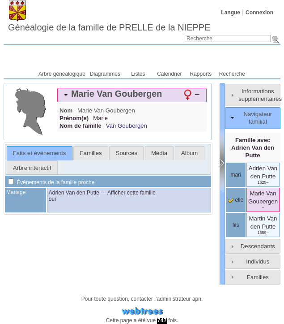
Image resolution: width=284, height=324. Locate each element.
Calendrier (169, 74)
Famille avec (252, 148)
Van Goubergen (126, 125)
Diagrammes (105, 74)
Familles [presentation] (91, 153)
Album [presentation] (189, 153)
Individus (257, 261)
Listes (138, 74)
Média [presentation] (159, 153)
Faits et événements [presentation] (39, 153)
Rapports (201, 74)
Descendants (258, 246)
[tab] (132, 95)
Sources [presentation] (126, 153)
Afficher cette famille (131, 193)
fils (236, 225)
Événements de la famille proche (51, 182)
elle (235, 200)
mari (235, 175)
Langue (230, 12)
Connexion (259, 12)
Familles (258, 277)
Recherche (232, 74)
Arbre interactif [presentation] (32, 167)
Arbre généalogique (61, 74)
